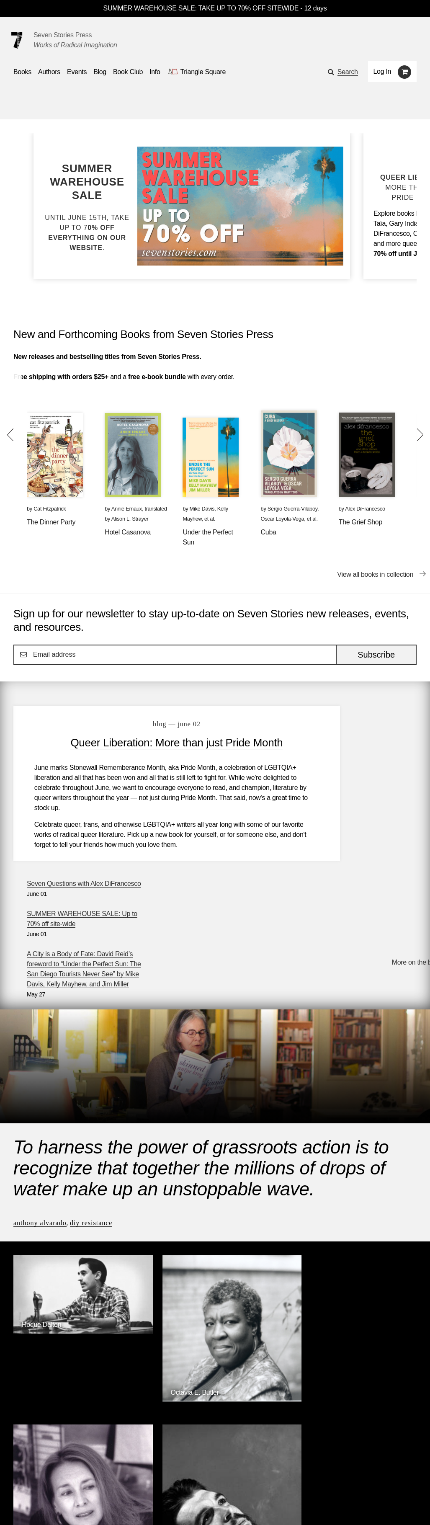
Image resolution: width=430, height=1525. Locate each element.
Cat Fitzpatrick (49, 509)
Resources (155, 1482)
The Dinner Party (51, 522)
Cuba (268, 532)
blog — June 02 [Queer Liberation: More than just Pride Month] (146, 724)
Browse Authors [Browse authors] (390, 1320)
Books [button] (22, 71)
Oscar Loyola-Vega (282, 519)
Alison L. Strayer (130, 519)
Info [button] (154, 71)
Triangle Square (174, 1388)
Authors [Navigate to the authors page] (49, 71)
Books (22, 1482)
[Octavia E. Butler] (163, 1221)
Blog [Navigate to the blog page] (99, 71)
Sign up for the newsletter (129, 1506)
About (192, 1482)
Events (90, 1482)
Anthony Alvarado (40, 1093)
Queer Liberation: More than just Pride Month (146, 749)
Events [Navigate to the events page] (77, 71)
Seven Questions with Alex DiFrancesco (359, 719)
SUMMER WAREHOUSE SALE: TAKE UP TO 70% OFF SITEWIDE (201, 8)
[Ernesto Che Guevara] (370, 1263)
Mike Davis (202, 509)
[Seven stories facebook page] (37, 1506)
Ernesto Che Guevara (362, 1256)
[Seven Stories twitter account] (56, 1506)
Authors (56, 1482)
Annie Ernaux (126, 509)
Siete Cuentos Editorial (321, 1388)
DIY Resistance (91, 1093)
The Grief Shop (360, 522)
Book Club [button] (128, 71)
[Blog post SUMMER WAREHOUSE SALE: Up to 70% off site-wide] (87, 207)
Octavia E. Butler (149, 1214)
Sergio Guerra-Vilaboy (292, 509)
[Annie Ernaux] (267, 1253)
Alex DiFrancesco (365, 509)
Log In (382, 71)
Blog (119, 1482)
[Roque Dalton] (60, 1175)
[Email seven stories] (17, 1506)
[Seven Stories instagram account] (76, 1506)
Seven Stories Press (62, 35)
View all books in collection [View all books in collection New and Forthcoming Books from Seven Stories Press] (375, 574)
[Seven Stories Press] (16, 40)
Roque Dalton (41, 1168)
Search (347, 71)
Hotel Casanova (128, 532)
